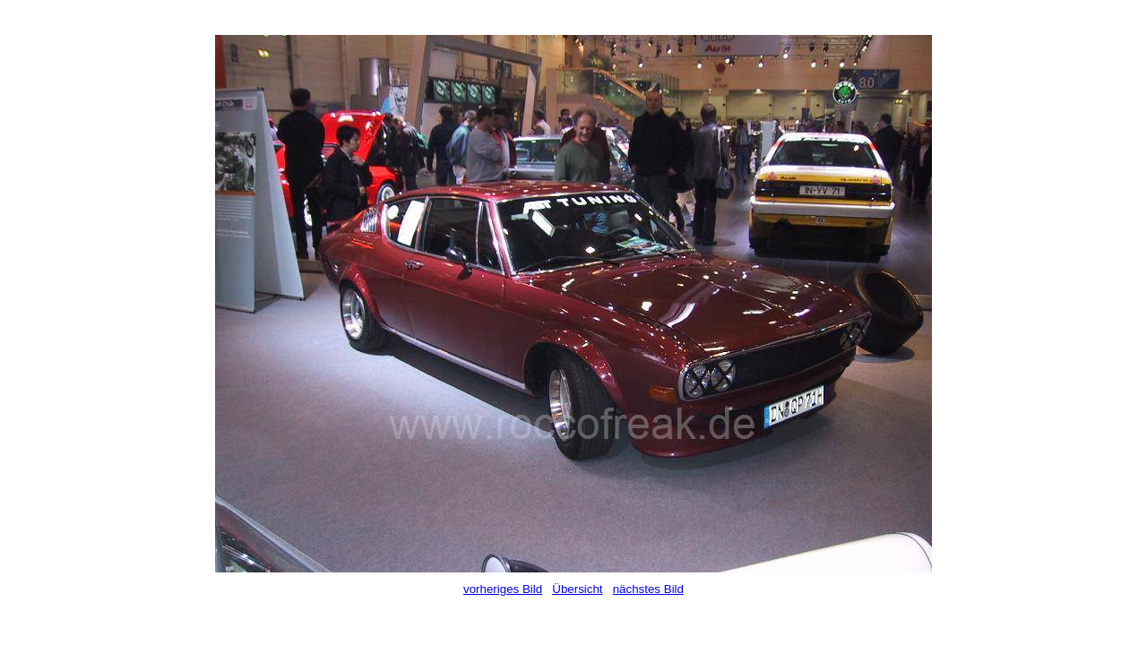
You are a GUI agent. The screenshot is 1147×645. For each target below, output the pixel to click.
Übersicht (577, 589)
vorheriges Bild (502, 589)
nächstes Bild (648, 589)
